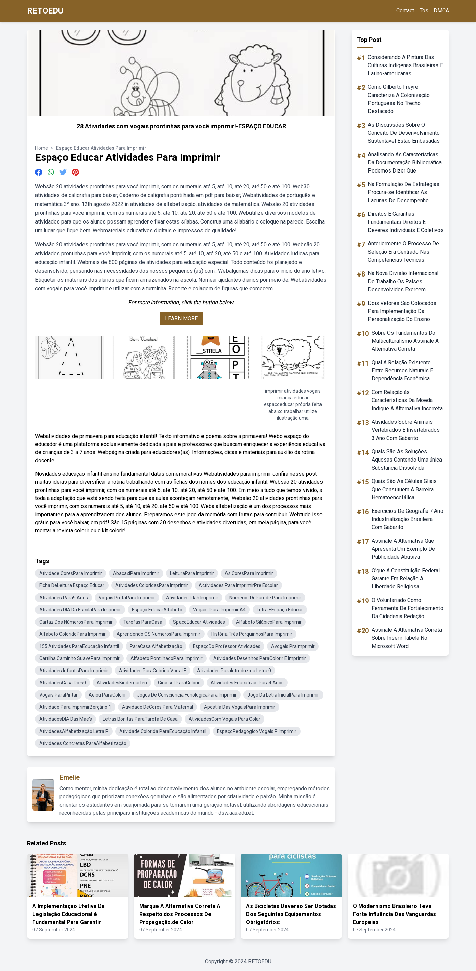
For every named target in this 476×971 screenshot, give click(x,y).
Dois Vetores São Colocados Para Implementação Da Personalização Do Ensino (402, 311)
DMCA (441, 10)
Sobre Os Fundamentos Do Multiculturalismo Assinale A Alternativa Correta (405, 341)
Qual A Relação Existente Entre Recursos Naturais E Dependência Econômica (402, 370)
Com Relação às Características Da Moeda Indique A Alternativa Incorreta (407, 400)
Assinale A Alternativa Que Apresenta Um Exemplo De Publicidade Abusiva (403, 548)
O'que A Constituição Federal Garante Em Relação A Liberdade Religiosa (406, 578)
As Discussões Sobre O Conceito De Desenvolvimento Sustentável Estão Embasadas (404, 133)
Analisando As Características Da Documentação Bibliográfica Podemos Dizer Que (405, 162)
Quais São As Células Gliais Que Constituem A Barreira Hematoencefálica (404, 489)
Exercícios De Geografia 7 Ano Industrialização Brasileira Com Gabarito (407, 519)
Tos (424, 10)
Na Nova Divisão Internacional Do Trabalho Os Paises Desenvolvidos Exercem (403, 281)
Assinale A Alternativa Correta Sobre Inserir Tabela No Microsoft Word (407, 638)
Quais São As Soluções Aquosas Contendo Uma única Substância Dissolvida (407, 459)
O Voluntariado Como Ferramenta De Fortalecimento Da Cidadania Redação (407, 608)
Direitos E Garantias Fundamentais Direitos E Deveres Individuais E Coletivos (406, 222)
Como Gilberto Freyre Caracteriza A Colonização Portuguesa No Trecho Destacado (399, 99)
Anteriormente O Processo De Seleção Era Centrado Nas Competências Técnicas (403, 251)
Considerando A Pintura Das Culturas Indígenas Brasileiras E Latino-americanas (405, 65)
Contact (405, 10)
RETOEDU (45, 11)
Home (41, 148)
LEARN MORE (181, 318)
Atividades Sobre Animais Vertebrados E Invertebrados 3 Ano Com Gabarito (406, 430)
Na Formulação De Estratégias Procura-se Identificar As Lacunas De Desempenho (403, 192)
